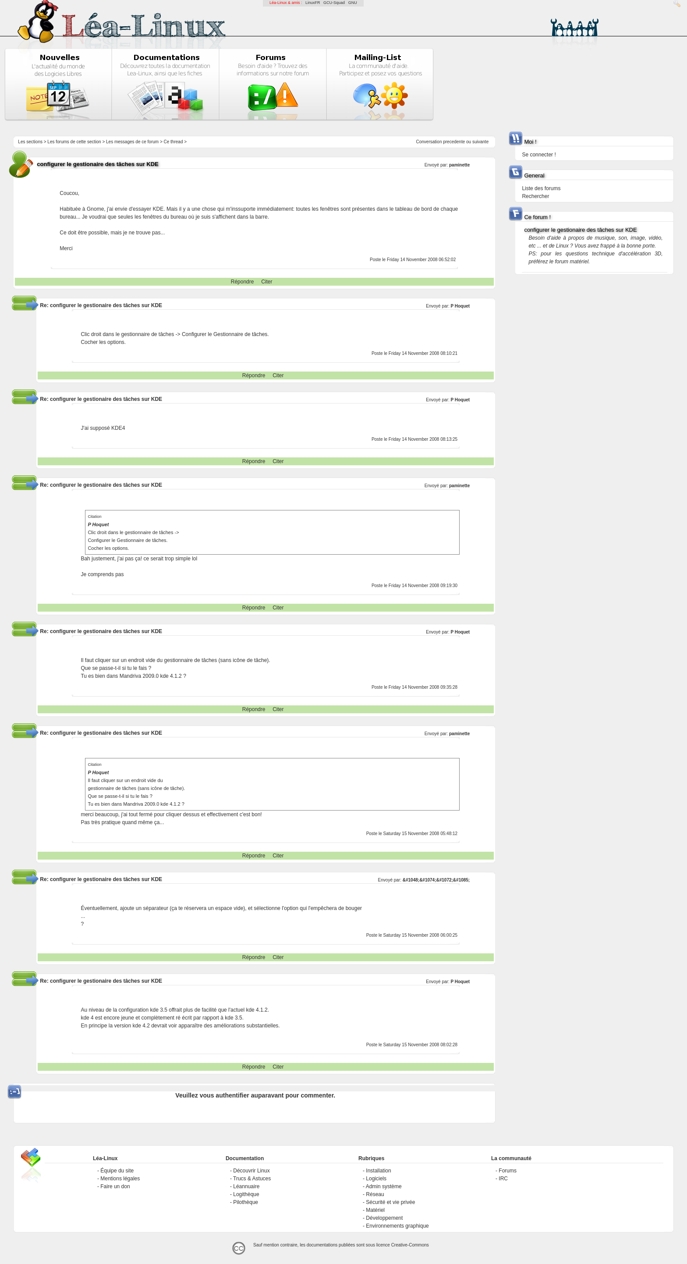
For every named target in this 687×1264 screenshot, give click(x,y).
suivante (480, 141)
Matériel (375, 1210)
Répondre (242, 282)
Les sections (30, 141)
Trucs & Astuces (252, 1178)
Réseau (375, 1194)
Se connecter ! (539, 155)
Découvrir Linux (251, 1171)
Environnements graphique (397, 1226)
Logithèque (246, 1194)
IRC (503, 1178)
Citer (266, 282)
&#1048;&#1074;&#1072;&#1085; (436, 880)
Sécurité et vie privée (390, 1202)
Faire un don (115, 1186)
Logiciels (376, 1178)
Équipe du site (117, 1171)
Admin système (384, 1186)
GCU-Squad (334, 2)
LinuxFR (312, 2)
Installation (378, 1171)
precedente (454, 141)
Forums (508, 1171)
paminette (459, 165)
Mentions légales (120, 1178)
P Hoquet (460, 306)
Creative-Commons (410, 1245)
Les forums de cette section (74, 141)
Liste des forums (541, 188)
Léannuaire (246, 1186)
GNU (352, 2)
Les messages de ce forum (132, 141)
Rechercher (535, 196)
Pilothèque (245, 1202)
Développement (384, 1218)
